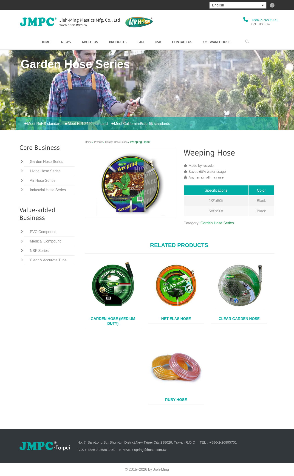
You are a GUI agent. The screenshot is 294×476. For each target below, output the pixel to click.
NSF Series (39, 251)
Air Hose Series (42, 180)
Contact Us (182, 42)
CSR (158, 42)
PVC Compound (43, 232)
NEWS (66, 42)
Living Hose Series (45, 171)
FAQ (141, 42)
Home (45, 42)
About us (90, 42)
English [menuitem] (218, 5)
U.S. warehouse (216, 42)
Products (118, 42)
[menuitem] (237, 5)
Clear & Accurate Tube (48, 260)
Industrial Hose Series (48, 190)
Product (98, 142)
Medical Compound (46, 241)
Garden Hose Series (116, 142)
